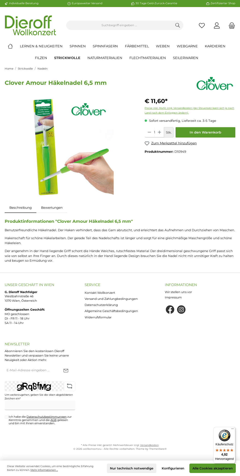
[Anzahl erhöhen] (159, 132)
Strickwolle (25, 68)
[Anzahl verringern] (149, 132)
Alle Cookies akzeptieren (212, 468)
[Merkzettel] (201, 25)
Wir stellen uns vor (178, 292)
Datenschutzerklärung (101, 305)
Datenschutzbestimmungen (46, 416)
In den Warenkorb (205, 132)
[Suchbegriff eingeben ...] (119, 25)
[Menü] (232, 430)
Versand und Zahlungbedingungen (111, 299)
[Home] (14, 46)
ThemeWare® (158, 448)
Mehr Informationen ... (44, 470)
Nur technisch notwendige (131, 468)
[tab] (20, 207)
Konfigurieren (173, 468)
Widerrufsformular (98, 317)
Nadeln (43, 68)
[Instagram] (181, 309)
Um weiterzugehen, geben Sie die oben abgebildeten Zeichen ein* (39, 396)
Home (9, 68)
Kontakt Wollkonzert (100, 292)
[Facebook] (170, 309)
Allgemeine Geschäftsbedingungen (111, 311)
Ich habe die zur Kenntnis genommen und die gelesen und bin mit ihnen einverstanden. (40, 420)
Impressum (173, 297)
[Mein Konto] (216, 25)
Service (92, 285)
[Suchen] (177, 25)
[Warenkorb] (230, 25)
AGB (53, 420)
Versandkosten (149, 445)
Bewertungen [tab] (52, 207)
